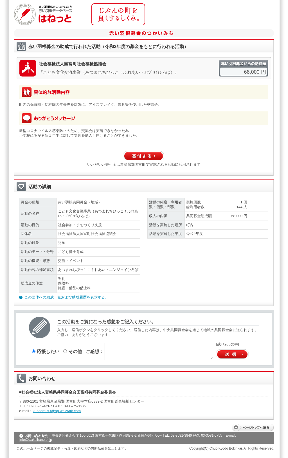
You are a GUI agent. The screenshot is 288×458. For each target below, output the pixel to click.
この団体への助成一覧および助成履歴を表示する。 (66, 297)
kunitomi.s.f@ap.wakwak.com (57, 411)
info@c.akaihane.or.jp (35, 440)
